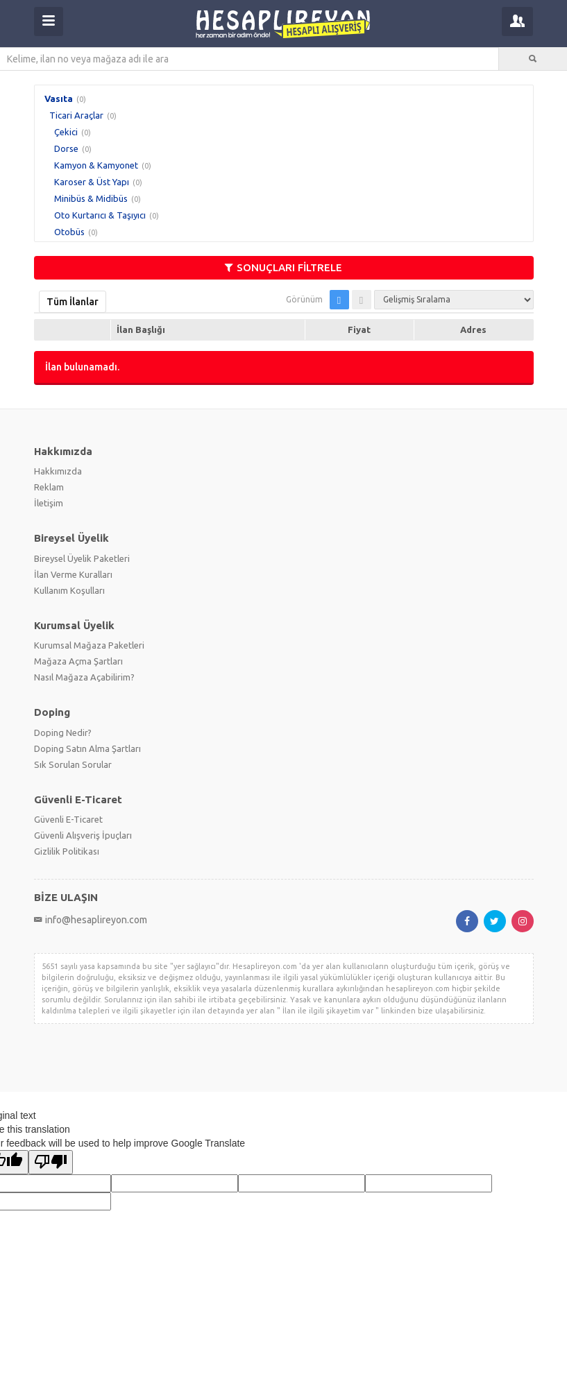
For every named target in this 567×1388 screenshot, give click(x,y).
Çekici (66, 132)
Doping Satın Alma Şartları (87, 748)
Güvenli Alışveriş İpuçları (83, 835)
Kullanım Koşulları (69, 590)
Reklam (49, 487)
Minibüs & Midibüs (91, 198)
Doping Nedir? (63, 732)
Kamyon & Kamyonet (96, 165)
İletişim (48, 503)
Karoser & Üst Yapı (91, 182)
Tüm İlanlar (72, 301)
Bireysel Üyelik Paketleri (82, 558)
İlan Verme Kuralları (73, 574)
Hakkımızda (58, 471)
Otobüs (69, 232)
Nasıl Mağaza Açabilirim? (84, 677)
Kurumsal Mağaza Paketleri (89, 645)
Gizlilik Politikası (66, 851)
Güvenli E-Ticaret (68, 819)
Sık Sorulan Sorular (73, 764)
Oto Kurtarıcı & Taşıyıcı (100, 215)
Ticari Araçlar (76, 115)
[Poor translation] (50, 1162)
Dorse (66, 148)
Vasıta (58, 98)
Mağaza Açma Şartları (78, 661)
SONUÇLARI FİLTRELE (283, 267)
